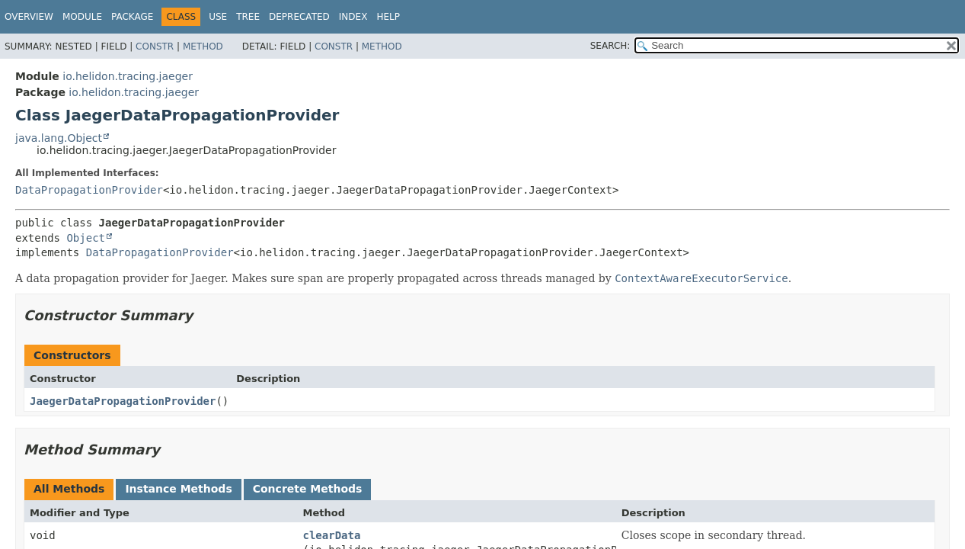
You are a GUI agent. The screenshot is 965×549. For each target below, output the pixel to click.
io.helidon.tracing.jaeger (127, 76)
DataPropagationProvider (89, 190)
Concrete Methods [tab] (308, 489)
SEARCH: (610, 45)
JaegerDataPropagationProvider (123, 401)
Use (218, 16)
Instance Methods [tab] (178, 489)
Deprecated (299, 16)
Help (388, 16)
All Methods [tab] (69, 489)
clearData (332, 535)
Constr (155, 46)
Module (82, 16)
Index (353, 16)
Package (132, 16)
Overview (29, 16)
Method (203, 46)
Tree (248, 16)
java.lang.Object (58, 138)
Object (85, 238)
